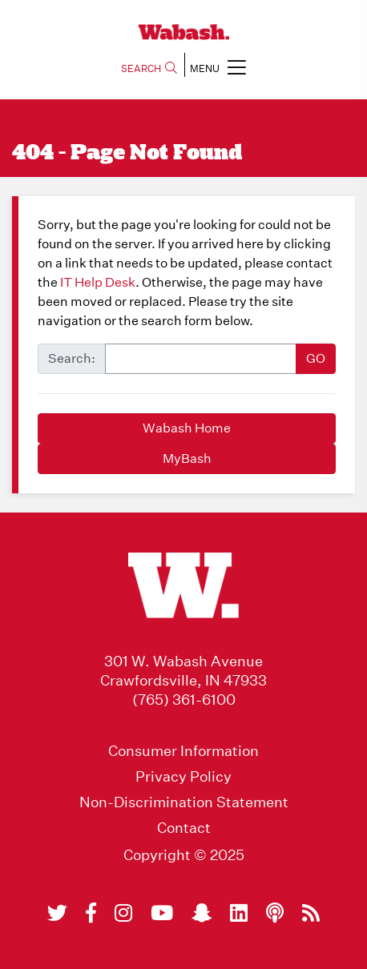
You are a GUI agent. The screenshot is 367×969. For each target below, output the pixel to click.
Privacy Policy (183, 777)
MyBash (187, 458)
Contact (184, 828)
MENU (218, 67)
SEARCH (149, 68)
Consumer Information (183, 751)
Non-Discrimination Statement (183, 802)
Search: (71, 358)
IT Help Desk (97, 282)
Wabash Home (187, 428)
